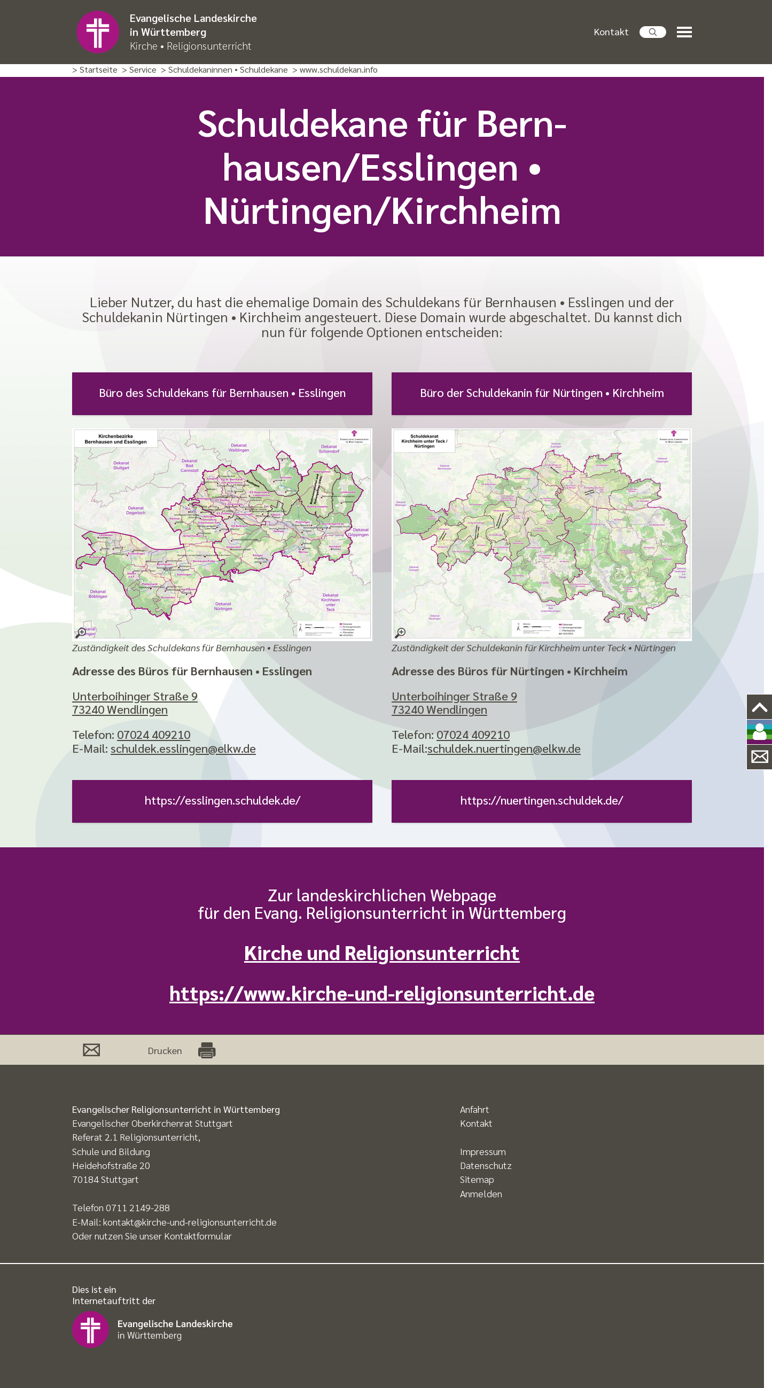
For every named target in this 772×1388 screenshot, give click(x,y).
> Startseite (95, 70)
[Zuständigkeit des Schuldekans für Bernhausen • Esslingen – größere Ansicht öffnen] (222, 534)
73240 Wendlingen (120, 708)
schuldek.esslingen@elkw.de (183, 747)
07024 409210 (153, 734)
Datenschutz (486, 1165)
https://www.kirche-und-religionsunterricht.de (382, 992)
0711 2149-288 (138, 1207)
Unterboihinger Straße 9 (135, 695)
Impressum (483, 1151)
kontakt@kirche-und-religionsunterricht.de (190, 1221)
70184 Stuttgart (105, 1179)
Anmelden (481, 1193)
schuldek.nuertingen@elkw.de (504, 747)
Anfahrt (474, 1109)
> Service (139, 70)
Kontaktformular (198, 1235)
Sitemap (477, 1179)
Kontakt (611, 31)
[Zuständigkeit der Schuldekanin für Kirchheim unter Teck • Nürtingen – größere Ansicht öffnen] (542, 534)
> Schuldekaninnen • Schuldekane (224, 70)
